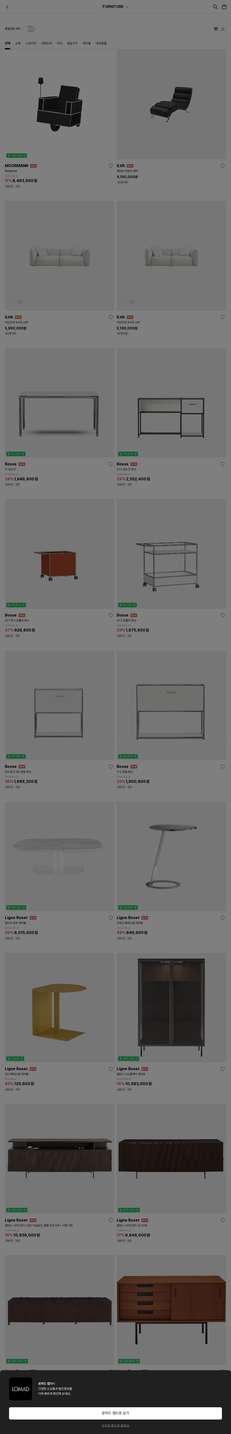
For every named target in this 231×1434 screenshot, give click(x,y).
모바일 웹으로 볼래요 (116, 1425)
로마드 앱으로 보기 (115, 1413)
